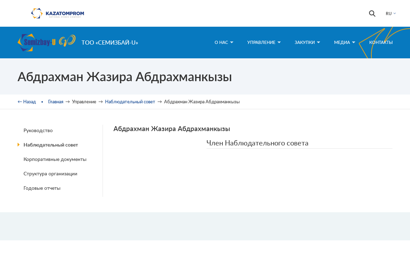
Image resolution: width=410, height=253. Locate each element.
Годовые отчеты (42, 188)
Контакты (381, 42)
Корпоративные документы (55, 159)
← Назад (27, 101)
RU (389, 13)
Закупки (307, 42)
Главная (55, 101)
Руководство (38, 130)
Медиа (344, 42)
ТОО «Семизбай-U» (110, 42)
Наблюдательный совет (130, 101)
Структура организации (50, 173)
